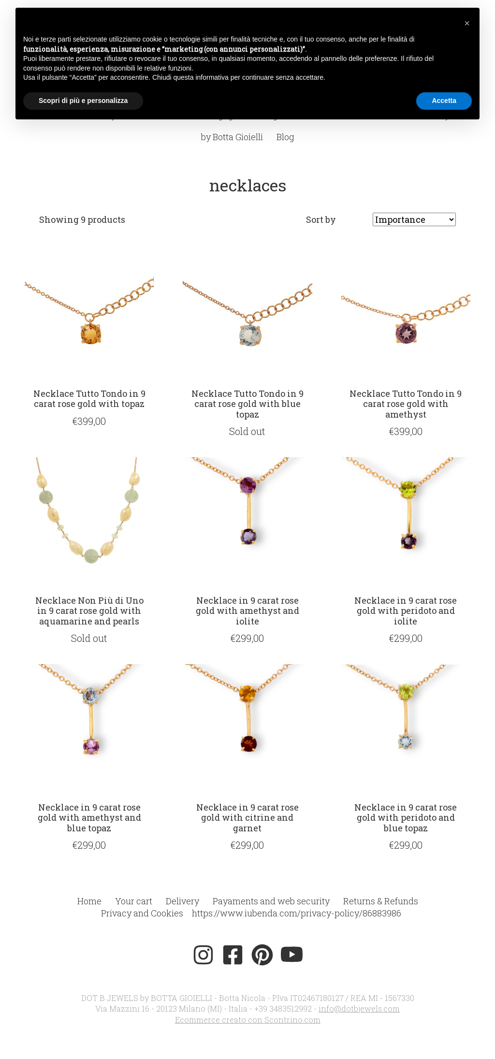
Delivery (182, 901)
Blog (285, 137)
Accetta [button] (444, 100)
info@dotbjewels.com (359, 1008)
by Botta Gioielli (232, 137)
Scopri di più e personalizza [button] (83, 100)
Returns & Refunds (380, 901)
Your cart (133, 901)
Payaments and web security (271, 901)
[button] (467, 23)
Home (89, 901)
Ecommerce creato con (247, 1020)
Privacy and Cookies (142, 913)
